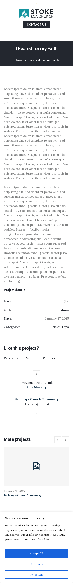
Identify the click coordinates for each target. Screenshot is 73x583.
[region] (36, 547)
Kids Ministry (36, 387)
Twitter (30, 358)
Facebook (11, 358)
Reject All (36, 574)
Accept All (36, 553)
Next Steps (60, 327)
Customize (37, 564)
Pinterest (50, 358)
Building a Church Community (36, 399)
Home (19, 60)
